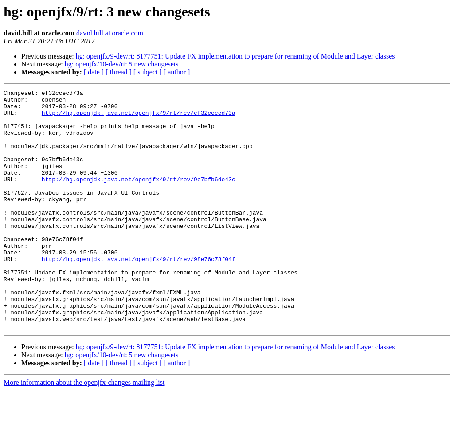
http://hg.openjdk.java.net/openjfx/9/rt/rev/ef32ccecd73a (138, 118)
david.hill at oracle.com (109, 33)
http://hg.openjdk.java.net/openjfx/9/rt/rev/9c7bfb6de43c (138, 198)
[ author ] (177, 72)
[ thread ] (119, 72)
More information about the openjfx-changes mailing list (84, 430)
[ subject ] (147, 72)
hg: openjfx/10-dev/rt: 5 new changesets (122, 64)
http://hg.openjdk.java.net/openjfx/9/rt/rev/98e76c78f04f (138, 293)
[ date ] (94, 72)
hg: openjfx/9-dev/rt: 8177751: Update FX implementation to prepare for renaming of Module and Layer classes (235, 56)
